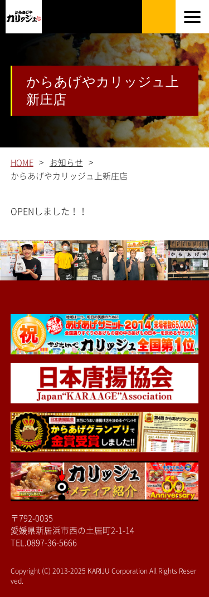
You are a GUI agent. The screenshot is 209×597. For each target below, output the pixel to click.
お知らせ (66, 163)
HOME (22, 163)
